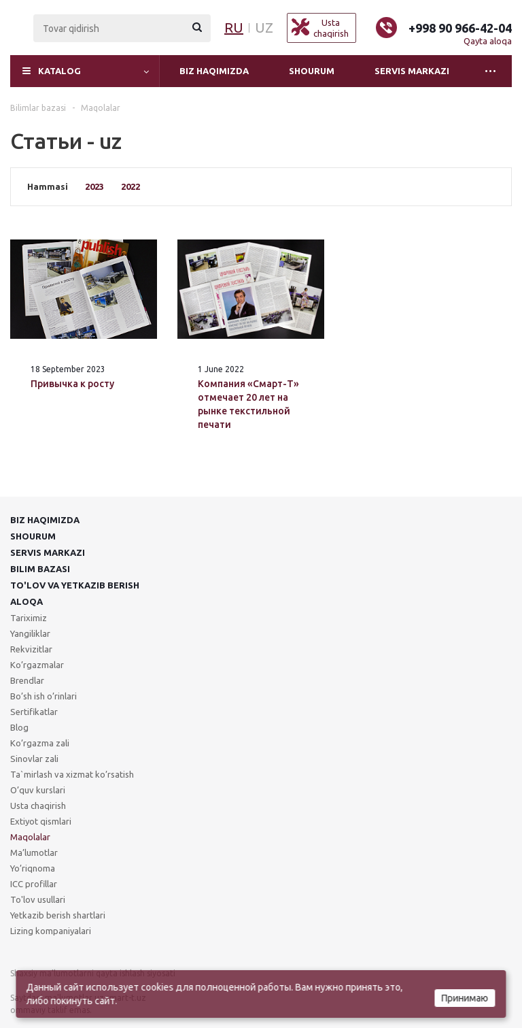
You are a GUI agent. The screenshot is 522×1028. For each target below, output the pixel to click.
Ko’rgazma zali (39, 743)
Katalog (59, 71)
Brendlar (27, 680)
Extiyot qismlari (40, 821)
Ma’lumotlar (34, 852)
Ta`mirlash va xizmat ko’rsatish (72, 774)
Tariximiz (28, 618)
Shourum (311, 71)
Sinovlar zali (34, 758)
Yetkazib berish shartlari (57, 915)
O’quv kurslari (37, 790)
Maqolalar (30, 837)
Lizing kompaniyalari (50, 930)
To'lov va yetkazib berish (74, 585)
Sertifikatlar (34, 711)
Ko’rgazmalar (37, 664)
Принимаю (465, 998)
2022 (130, 186)
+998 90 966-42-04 (460, 28)
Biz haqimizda (214, 71)
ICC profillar (33, 884)
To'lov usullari (37, 899)
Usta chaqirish (38, 805)
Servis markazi (412, 71)
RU (233, 27)
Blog (19, 727)
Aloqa (26, 601)
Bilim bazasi (40, 569)
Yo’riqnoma (32, 868)
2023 (94, 186)
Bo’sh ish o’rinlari (43, 696)
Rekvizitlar (31, 649)
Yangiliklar (30, 633)
